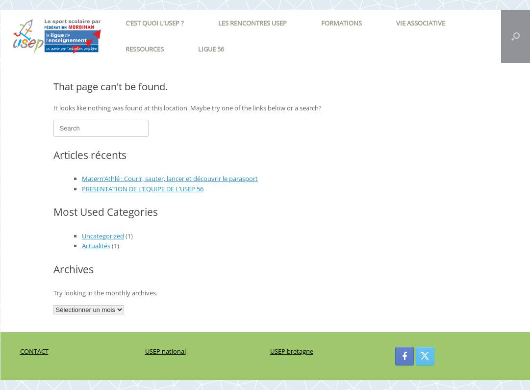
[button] (515, 36)
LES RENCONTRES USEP (252, 23)
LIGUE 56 (211, 49)
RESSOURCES (145, 49)
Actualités (96, 245)
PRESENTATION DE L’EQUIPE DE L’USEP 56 (142, 188)
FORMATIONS (341, 23)
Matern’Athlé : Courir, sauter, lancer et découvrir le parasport (170, 178)
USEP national (165, 351)
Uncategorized (103, 236)
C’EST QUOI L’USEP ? (155, 23)
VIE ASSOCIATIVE (420, 23)
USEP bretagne (291, 351)
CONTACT (34, 351)
